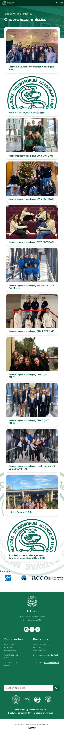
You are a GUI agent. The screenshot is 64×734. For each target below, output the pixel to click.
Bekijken (32, 51)
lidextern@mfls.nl (51, 663)
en (56, 3)
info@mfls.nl (52, 655)
